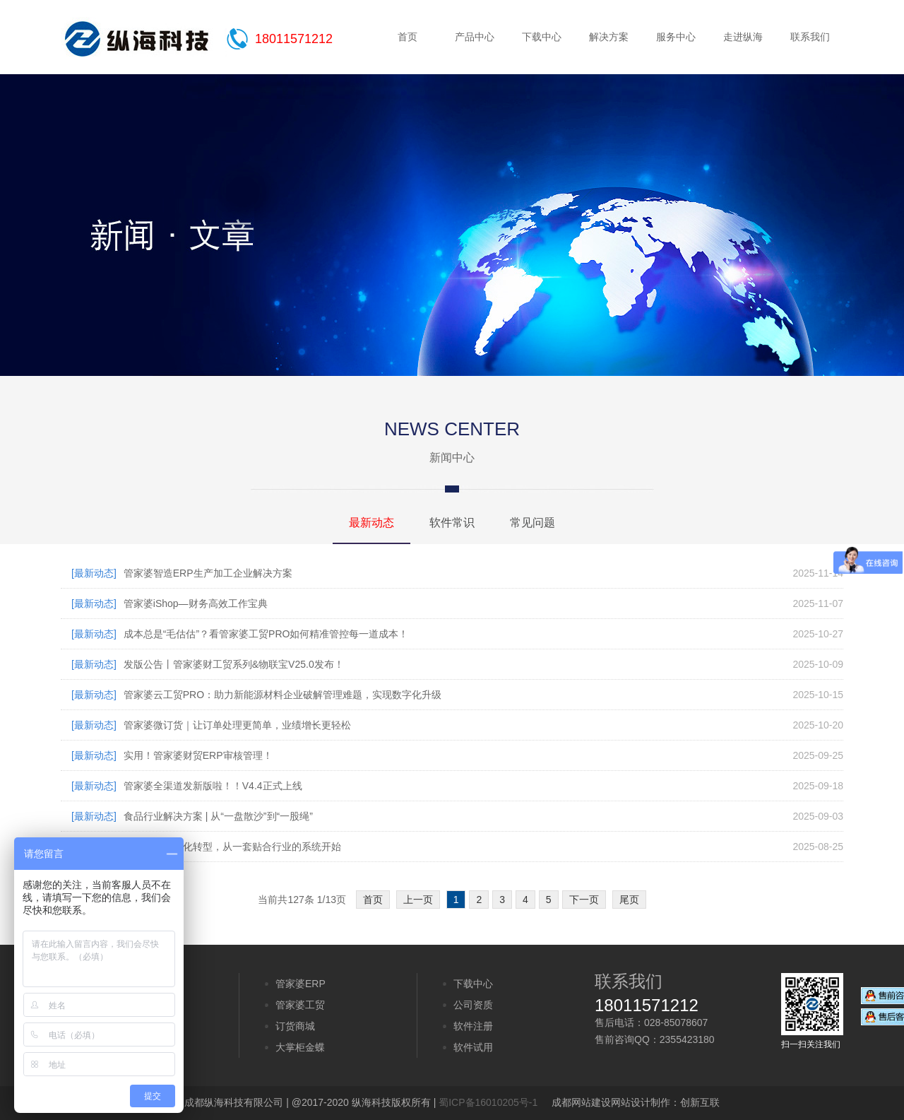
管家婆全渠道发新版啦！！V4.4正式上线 (213, 785)
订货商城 (295, 1026)
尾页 (629, 899)
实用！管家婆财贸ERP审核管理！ (198, 755)
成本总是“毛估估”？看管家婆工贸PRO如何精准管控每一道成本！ (266, 633)
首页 (407, 36)
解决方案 (609, 36)
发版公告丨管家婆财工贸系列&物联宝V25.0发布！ (234, 664)
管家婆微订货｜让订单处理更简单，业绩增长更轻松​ (237, 725)
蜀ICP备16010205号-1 (488, 1102)
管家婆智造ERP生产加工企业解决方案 (208, 573)
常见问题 (532, 523)
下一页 (584, 899)
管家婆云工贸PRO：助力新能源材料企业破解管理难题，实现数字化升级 (282, 694)
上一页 (418, 899)
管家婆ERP (300, 983)
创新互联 (700, 1102)
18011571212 (294, 39)
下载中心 (541, 36)
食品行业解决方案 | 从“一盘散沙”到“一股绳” (218, 816)
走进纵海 (743, 36)
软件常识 (452, 523)
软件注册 (473, 1026)
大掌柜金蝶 (300, 1047)
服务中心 (676, 36)
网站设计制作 (640, 1102)
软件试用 (473, 1047)
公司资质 (473, 1004)
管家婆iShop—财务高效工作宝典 (196, 603)
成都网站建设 (581, 1102)
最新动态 (371, 523)
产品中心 (474, 36)
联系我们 (810, 36)
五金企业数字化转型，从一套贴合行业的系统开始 (232, 846)
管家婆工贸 (300, 1004)
